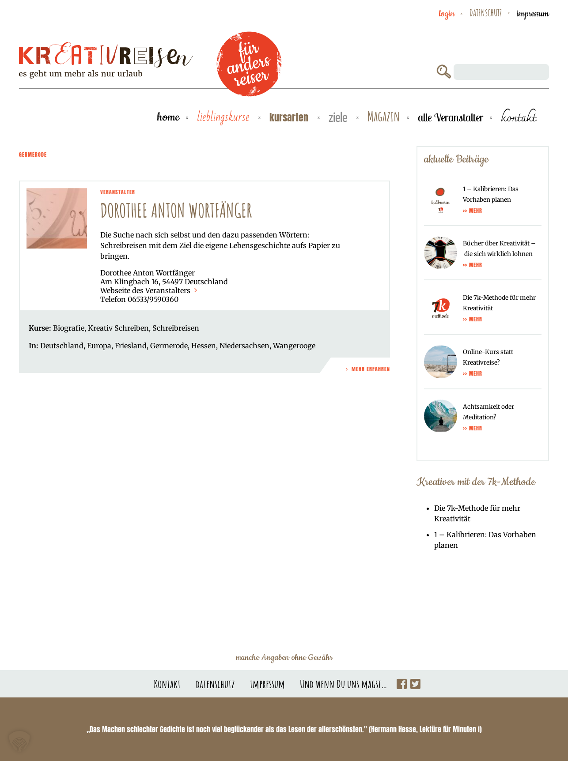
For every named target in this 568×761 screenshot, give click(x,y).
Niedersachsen (244, 345)
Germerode (169, 345)
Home (168, 117)
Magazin (383, 117)
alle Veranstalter (450, 117)
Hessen (203, 345)
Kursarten (290, 117)
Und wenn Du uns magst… (343, 684)
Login (446, 14)
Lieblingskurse (224, 117)
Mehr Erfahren (367, 369)
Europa (99, 345)
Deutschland (61, 345)
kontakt (518, 117)
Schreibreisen (175, 328)
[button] (19, 741)
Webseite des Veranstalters (149, 290)
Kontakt (167, 684)
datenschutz (486, 13)
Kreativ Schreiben (118, 328)
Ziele (339, 118)
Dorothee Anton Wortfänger (176, 210)
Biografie (68, 328)
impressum (533, 14)
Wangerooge (294, 345)
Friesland (131, 345)
